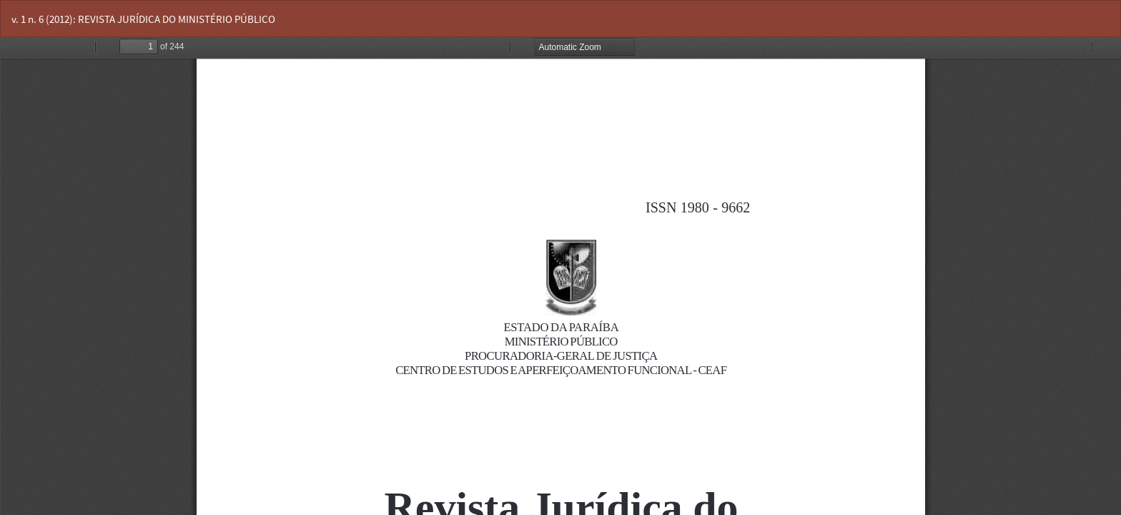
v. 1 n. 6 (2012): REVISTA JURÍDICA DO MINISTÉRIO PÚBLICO (143, 19)
